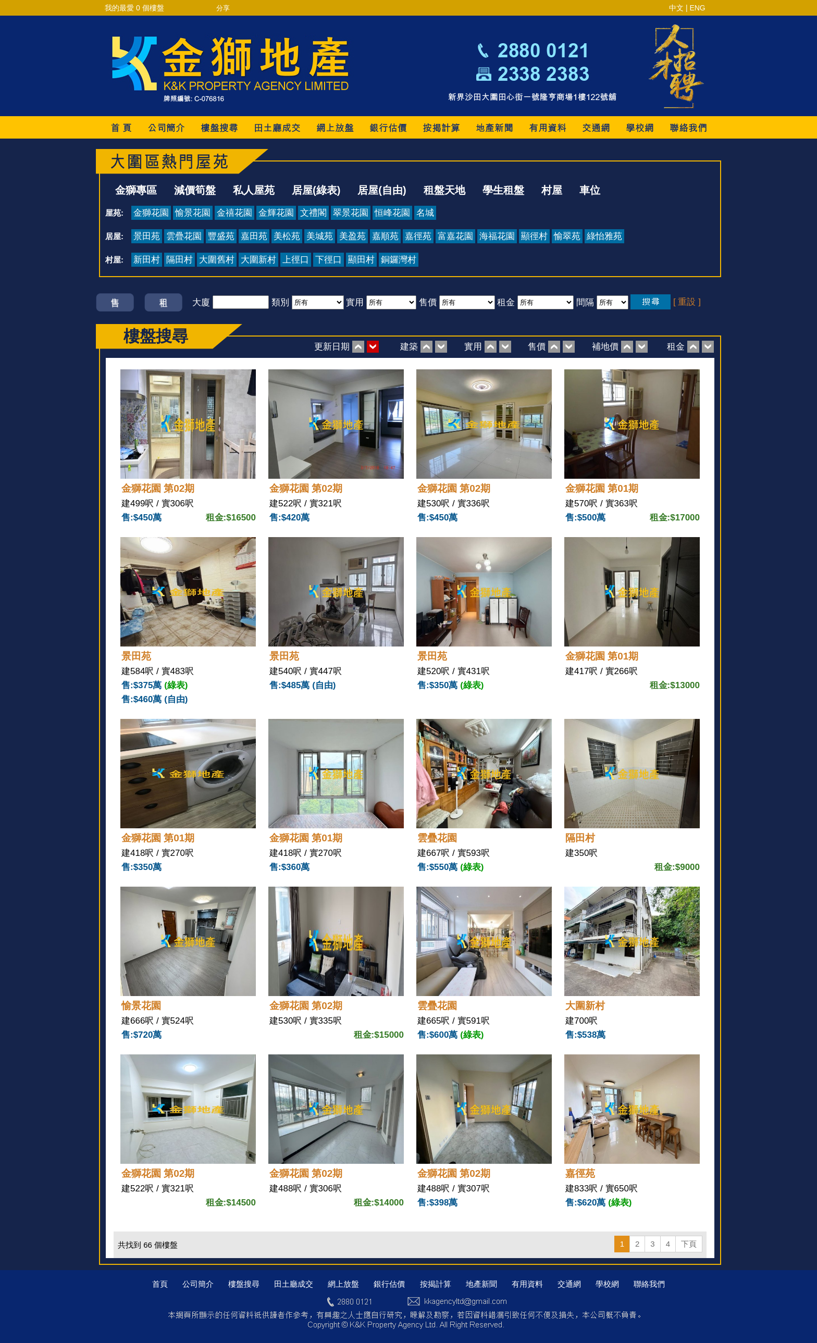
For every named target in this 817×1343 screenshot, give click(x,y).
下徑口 (328, 260)
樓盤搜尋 (243, 1283)
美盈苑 (352, 236)
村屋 (551, 190)
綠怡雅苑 (604, 236)
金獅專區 (136, 190)
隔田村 (179, 260)
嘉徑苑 (418, 236)
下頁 (689, 1243)
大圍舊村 (216, 260)
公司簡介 (198, 1283)
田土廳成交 (293, 1283)
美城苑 (319, 236)
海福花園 (497, 236)
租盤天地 (444, 190)
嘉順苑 (385, 236)
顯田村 (361, 260)
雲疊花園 (184, 236)
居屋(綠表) (316, 190)
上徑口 (295, 260)
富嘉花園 (455, 236)
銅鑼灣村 (398, 260)
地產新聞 (481, 1283)
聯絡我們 (649, 1283)
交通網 (569, 1283)
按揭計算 (435, 1283)
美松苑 (287, 236)
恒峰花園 (392, 213)
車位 (589, 190)
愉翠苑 (567, 236)
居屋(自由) (381, 190)
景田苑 (146, 236)
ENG (697, 8)
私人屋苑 (254, 190)
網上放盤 (343, 1283)
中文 (676, 8)
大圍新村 (258, 260)
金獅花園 (151, 213)
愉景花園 (193, 213)
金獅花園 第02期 (157, 488)
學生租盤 (503, 190)
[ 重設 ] (687, 302)
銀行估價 (389, 1283)
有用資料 (527, 1283)
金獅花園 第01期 (601, 488)
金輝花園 (276, 213)
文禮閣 (313, 213)
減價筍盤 (195, 190)
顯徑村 (534, 236)
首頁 (160, 1283)
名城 (425, 213)
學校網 (607, 1283)
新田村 (146, 260)
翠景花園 (350, 213)
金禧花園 (234, 213)
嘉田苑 (254, 236)
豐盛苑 (221, 236)
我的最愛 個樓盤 (134, 8)
